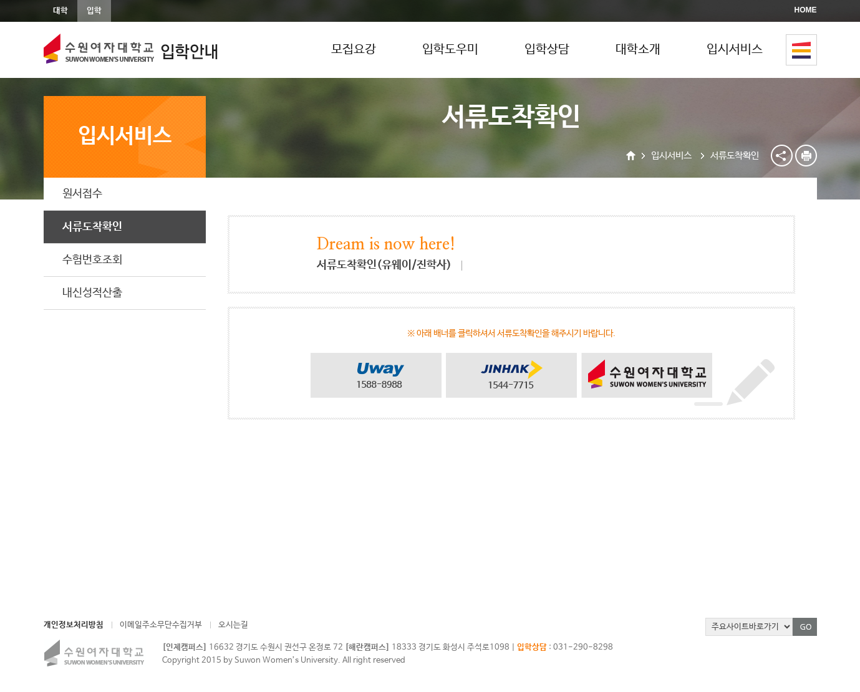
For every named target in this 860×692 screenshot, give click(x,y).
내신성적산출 (92, 293)
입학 (94, 11)
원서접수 (82, 194)
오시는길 (233, 625)
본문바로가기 (0, 0)
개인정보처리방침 (74, 625)
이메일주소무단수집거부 (161, 625)
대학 (60, 11)
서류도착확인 (92, 227)
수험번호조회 (92, 260)
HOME (806, 10)
